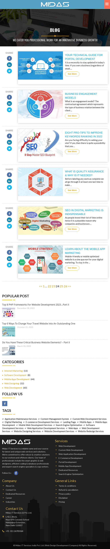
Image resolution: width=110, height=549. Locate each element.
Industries (10, 502)
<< (40, 286)
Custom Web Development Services (90, 419)
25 (61, 286)
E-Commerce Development (71, 458)
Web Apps (73, 428)
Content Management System (55, 419)
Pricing (62, 502)
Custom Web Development (71, 450)
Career (9, 498)
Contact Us (11, 490)
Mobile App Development (70, 466)
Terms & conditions (67, 486)
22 (49, 286)
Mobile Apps (86, 422)
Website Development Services (59, 431)
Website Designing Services (27, 431)
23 (53, 286)
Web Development (13, 387)
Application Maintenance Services (21, 419)
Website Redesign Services (91, 431)
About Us (10, 486)
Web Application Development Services (46, 428)
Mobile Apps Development (17, 379)
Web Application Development (72, 454)
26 (65, 286)
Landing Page (69, 422)
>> (69, 286)
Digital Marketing (13, 422)
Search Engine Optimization (69, 425)
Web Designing (11, 383)
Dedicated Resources (68, 470)
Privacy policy (65, 494)
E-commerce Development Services (42, 422)
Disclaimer (63, 498)
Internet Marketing (13, 370)
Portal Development (68, 462)
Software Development (15, 375)
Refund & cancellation (68, 490)
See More (72, 74)
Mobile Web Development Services (35, 425)
